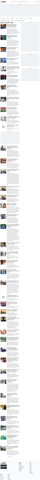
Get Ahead (31, 469)
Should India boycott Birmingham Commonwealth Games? (13, 271)
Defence (5, 20)
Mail (13, 1)
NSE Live (1, 476)
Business (12, 18)
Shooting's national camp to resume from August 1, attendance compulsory (13, 370)
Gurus (25, 1)
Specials (19, 20)
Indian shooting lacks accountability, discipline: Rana (12, 86)
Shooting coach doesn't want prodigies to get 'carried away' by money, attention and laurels (13, 359)
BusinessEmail (23, 1)
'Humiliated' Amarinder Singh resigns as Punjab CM (13, 117)
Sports (26, 18)
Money (19, 1)
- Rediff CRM (20, 469)
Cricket (17, 18)
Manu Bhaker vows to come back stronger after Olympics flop (13, 98)
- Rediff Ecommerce (21, 467)
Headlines (2, 20)
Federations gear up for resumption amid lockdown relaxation (13, 147)
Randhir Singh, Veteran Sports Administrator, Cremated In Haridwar (12, 25)
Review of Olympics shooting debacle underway (13, 243)
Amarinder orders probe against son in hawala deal (12, 296)
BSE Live (1, 475)
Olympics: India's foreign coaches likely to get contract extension (13, 427)
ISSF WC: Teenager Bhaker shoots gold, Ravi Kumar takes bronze (12, 447)
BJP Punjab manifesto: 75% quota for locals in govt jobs (13, 281)
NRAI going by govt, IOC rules (13, 186)
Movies (21, 18)
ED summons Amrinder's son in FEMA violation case (13, 330)
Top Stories (3, 18)
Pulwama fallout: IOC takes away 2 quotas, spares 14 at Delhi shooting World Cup (13, 338)
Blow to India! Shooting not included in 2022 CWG (12, 215)
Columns (11, 20)
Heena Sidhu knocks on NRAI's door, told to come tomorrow (12, 417)
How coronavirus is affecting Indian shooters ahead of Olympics (13, 225)
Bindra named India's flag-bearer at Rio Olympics (12, 310)
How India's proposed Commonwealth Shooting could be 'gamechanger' (12, 348)
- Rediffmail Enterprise (21, 466)
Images (8, 20)
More (29, 1)
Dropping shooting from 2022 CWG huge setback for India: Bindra (13, 406)
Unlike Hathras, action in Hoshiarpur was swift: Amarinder (12, 380)
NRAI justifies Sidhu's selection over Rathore (12, 204)
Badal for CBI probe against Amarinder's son (13, 126)
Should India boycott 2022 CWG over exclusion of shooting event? (12, 261)
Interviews (15, 20)
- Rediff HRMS (20, 468)
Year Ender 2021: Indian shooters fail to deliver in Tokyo (12, 303)
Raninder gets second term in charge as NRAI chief (13, 196)
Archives (22, 20)
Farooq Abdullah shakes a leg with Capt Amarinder (12, 76)
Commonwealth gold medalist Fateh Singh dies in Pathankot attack (13, 318)
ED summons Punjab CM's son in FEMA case (12, 59)
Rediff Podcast (31, 473)
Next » (10, 456)
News (16, 1)
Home (12, 1)
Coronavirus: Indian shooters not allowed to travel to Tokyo (13, 170)
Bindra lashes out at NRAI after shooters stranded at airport (12, 253)
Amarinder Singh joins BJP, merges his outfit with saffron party (12, 160)
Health (8, 475)
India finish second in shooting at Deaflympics (12, 108)
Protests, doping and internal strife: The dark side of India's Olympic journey (13, 68)
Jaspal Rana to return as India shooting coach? (12, 48)
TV (26, 1)
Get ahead (30, 18)
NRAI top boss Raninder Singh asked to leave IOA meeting (12, 36)
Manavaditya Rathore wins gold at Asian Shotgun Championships (12, 436)
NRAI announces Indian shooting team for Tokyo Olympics (12, 394)
